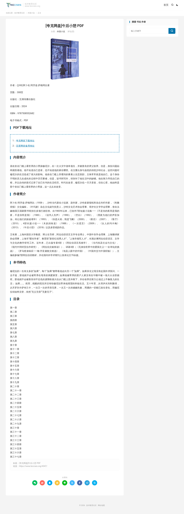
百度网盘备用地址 (25, 146)
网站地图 (101, 506)
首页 (165, 5)
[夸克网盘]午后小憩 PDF (65, 26)
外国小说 (31, 14)
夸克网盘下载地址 (25, 141)
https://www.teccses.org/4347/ (33, 467)
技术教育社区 (14, 5)
